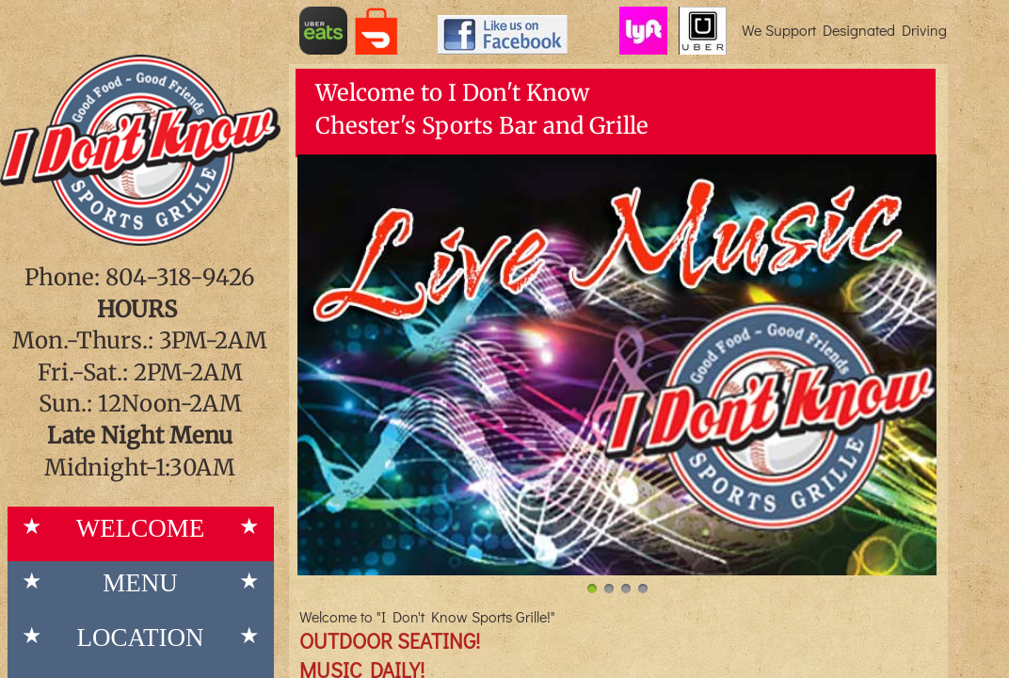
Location (140, 637)
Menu (140, 583)
